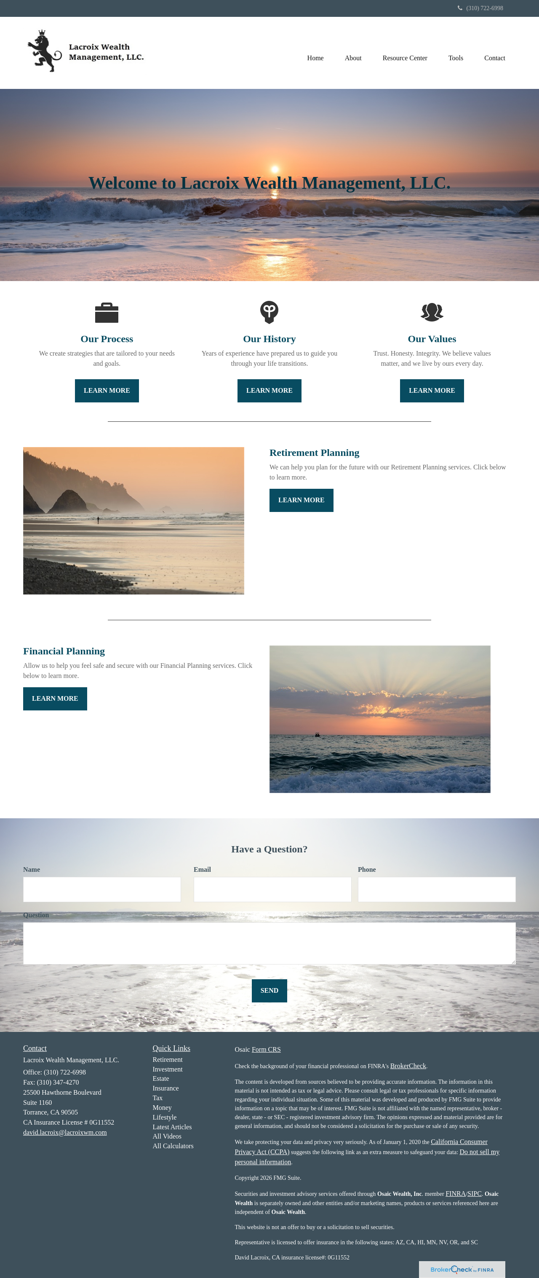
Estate (161, 1078)
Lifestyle (165, 1117)
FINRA (456, 1193)
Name (31, 869)
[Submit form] (270, 990)
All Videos (167, 1136)
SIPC (474, 1193)
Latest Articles (172, 1127)
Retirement (168, 1059)
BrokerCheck (408, 1065)
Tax (158, 1097)
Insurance (166, 1088)
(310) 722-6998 (481, 8)
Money (162, 1107)
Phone (367, 869)
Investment (168, 1069)
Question (36, 915)
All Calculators (173, 1145)
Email (202, 869)
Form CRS (266, 1049)
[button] (353, 52)
